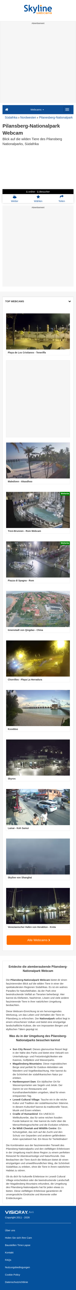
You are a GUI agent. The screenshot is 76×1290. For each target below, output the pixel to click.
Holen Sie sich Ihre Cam (18, 1237)
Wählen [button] (38, 198)
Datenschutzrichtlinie (16, 1282)
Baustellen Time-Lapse (17, 1245)
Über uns (10, 1230)
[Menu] (67, 109)
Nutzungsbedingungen (17, 1267)
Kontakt (9, 1252)
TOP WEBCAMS (38, 301)
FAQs (8, 1259)
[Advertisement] (38, 64)
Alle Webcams (38, 940)
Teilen (62, 198)
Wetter (14, 198)
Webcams (37, 109)
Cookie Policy (12, 1274)
